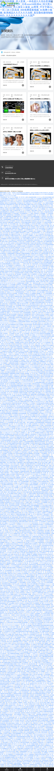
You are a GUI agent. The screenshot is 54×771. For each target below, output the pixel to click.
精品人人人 (42, 414)
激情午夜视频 (10, 408)
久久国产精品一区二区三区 (25, 626)
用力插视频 (21, 229)
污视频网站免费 (26, 340)
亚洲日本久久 (20, 219)
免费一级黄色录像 (22, 728)
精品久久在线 (33, 676)
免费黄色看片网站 (16, 230)
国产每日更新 (47, 367)
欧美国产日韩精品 (18, 496)
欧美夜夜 (47, 660)
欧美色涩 (34, 224)
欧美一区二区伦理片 (15, 432)
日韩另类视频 (30, 577)
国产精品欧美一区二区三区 (30, 548)
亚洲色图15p (39, 562)
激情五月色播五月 (36, 302)
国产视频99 (37, 380)
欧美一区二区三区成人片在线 (35, 250)
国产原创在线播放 (41, 230)
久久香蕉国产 (16, 628)
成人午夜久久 (50, 715)
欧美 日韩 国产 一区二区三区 (6, 553)
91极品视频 (32, 673)
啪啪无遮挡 (26, 392)
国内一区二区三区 (30, 448)
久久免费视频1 (48, 223)
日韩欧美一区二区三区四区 (46, 681)
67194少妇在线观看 (43, 479)
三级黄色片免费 (37, 439)
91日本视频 (30, 290)
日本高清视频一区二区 (11, 539)
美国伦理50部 (36, 762)
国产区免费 (27, 506)
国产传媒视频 (35, 490)
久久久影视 (30, 220)
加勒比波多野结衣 (27, 299)
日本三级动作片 (19, 202)
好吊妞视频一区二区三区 (25, 251)
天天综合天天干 (19, 204)
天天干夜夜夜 (43, 300)
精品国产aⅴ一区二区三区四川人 (12, 590)
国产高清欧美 (38, 622)
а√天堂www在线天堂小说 (48, 297)
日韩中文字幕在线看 (24, 353)
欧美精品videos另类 (37, 393)
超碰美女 (21, 444)
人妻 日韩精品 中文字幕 (36, 313)
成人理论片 (42, 260)
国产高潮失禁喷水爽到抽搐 (38, 262)
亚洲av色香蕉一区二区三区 (8, 275)
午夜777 (50, 221)
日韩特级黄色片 (41, 533)
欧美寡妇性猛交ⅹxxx (18, 668)
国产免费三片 (34, 244)
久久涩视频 (36, 371)
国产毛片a (14, 281)
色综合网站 (36, 454)
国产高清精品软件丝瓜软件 (17, 630)
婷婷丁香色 (10, 593)
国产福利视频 (7, 503)
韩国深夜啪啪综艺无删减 (31, 465)
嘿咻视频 (9, 565)
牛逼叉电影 (27, 724)
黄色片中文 (31, 264)
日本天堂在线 (10, 423)
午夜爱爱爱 (20, 310)
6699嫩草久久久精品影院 (27, 233)
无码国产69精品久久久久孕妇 (45, 309)
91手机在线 (49, 371)
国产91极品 (13, 260)
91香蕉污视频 (44, 753)
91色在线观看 (33, 715)
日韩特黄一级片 (31, 389)
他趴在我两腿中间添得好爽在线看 (42, 473)
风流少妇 (49, 558)
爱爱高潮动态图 (48, 491)
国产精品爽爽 (21, 733)
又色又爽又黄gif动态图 (49, 373)
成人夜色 (51, 494)
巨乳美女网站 (30, 599)
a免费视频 (51, 543)
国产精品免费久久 (20, 291)
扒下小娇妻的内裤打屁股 (35, 539)
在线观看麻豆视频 (27, 263)
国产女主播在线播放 (11, 386)
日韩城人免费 (22, 425)
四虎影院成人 (8, 562)
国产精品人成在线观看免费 (38, 299)
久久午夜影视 (14, 650)
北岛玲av (33, 608)
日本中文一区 (6, 404)
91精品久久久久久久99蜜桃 (22, 304)
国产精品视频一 (37, 456)
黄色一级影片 (49, 467)
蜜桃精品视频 (12, 319)
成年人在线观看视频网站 (25, 210)
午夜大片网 (26, 337)
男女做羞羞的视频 (12, 205)
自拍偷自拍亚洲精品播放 (27, 383)
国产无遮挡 (28, 684)
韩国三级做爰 (3, 217)
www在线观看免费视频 (6, 620)
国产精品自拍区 (15, 444)
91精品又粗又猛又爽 (9, 250)
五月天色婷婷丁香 (22, 650)
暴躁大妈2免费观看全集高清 (9, 632)
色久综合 (42, 223)
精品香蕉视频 (48, 427)
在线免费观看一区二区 (9, 690)
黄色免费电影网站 (19, 350)
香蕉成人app (25, 307)
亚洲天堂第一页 (27, 359)
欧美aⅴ (27, 485)
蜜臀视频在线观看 (14, 361)
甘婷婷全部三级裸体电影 (40, 467)
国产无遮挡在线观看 (17, 456)
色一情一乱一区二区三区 (28, 713)
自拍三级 (26, 229)
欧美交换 (51, 522)
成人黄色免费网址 (37, 549)
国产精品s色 (46, 207)
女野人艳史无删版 (41, 294)
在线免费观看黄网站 (20, 294)
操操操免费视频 (10, 380)
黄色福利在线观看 (37, 327)
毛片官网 (39, 548)
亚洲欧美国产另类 (49, 350)
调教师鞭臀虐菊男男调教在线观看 (10, 290)
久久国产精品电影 (27, 310)
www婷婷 (13, 371)
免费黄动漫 (30, 439)
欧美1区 (35, 288)
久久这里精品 (28, 613)
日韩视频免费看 (45, 459)
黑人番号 (28, 257)
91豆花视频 (31, 304)
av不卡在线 (47, 639)
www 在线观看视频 (14, 413)
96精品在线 (21, 227)
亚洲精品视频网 (14, 450)
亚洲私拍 (49, 399)
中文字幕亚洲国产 (15, 216)
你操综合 (42, 379)
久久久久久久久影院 (40, 433)
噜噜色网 (4, 564)
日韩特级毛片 (37, 216)
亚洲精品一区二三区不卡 (33, 420)
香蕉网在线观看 (6, 422)
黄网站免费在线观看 (21, 516)
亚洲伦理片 (9, 281)
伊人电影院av (18, 653)
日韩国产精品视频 (6, 233)
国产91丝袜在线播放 (34, 364)
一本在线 (46, 543)
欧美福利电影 (19, 346)
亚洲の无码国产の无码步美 (13, 693)
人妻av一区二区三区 (27, 267)
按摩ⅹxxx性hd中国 (31, 373)
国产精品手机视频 (11, 407)
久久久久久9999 (17, 427)
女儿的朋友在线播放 (30, 281)
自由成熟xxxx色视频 (28, 275)
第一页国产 (14, 703)
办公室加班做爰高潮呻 (31, 293)
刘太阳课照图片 (25, 576)
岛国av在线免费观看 (7, 588)
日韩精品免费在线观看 (47, 497)
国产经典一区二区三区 (12, 396)
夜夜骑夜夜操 (37, 422)
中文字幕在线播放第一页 (37, 310)
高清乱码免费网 (3, 576)
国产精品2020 (50, 556)
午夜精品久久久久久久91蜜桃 (41, 401)
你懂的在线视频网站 (33, 487)
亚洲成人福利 (18, 207)
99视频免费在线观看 (24, 473)
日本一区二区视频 (33, 665)
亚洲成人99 (34, 251)
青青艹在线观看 (50, 284)
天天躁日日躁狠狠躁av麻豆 (43, 293)
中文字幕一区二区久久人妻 (14, 571)
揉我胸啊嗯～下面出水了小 (23, 767)
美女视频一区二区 (30, 622)
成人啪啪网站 (40, 257)
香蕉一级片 (48, 644)
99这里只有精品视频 (20, 617)
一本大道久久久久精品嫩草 (40, 232)
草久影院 (31, 459)
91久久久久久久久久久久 (19, 282)
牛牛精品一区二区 (48, 257)
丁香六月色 (47, 213)
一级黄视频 (34, 671)
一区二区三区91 (8, 755)
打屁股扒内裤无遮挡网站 (35, 245)
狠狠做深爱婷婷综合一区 (34, 521)
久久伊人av (25, 616)
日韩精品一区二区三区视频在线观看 (30, 746)
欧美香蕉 (9, 371)
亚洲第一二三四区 (20, 478)
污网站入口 (14, 545)
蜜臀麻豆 (42, 208)
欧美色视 (49, 426)
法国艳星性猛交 (10, 217)
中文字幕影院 (37, 761)
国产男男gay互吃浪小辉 (5, 279)
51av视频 (27, 377)
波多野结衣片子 (26, 453)
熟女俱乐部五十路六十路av (38, 590)
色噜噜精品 (31, 756)
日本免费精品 (10, 552)
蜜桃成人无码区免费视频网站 (33, 507)
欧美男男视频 (24, 596)
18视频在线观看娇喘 (33, 353)
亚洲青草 (31, 536)
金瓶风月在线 (35, 408)
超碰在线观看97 (47, 647)
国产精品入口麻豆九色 (21, 371)
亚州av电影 (8, 725)
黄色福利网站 (40, 506)
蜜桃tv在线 (46, 595)
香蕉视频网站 (12, 297)
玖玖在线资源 (9, 254)
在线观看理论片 (20, 570)
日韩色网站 (39, 407)
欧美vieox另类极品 (33, 654)
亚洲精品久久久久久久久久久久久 (23, 525)
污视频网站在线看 (25, 230)
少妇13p (52, 484)
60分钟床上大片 (10, 343)
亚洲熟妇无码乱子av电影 (34, 706)
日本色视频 (44, 469)
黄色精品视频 (37, 499)
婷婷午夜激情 (49, 374)
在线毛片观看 (6, 601)
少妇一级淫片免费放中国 (26, 241)
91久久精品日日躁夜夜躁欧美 (23, 539)
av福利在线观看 (31, 573)
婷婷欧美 (39, 365)
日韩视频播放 (4, 241)
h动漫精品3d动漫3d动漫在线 (12, 546)
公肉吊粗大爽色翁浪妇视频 (26, 273)
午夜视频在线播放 (49, 278)
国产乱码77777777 (15, 472)
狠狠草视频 (38, 423)
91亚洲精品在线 (27, 570)
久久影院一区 (22, 543)
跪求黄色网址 (15, 761)
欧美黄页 (23, 377)
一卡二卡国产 (10, 370)
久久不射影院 (26, 487)
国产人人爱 (13, 639)
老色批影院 (50, 216)
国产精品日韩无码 (40, 748)
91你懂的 (2, 291)
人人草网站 (26, 505)
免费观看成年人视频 (14, 610)
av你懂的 (6, 211)
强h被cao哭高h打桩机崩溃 (13, 239)
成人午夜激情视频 (47, 393)
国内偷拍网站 (25, 625)
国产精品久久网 (35, 214)
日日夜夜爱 (11, 220)
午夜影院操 (2, 199)
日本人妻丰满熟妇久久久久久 (14, 321)
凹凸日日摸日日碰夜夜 (24, 312)
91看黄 (37, 321)
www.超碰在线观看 (45, 340)
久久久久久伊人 (47, 531)
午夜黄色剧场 (20, 623)
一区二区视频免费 (40, 543)
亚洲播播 (14, 219)
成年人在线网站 (37, 233)
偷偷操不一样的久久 (26, 362)
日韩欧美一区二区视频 (30, 208)
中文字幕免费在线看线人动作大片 (30, 211)
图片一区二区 (44, 272)
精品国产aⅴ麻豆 (32, 344)
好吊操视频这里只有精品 (10, 291)
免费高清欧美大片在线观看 (35, 466)
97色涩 (11, 722)
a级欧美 (44, 429)
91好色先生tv (16, 420)
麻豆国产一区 (13, 422)
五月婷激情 (27, 213)
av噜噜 (29, 596)
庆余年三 (42, 730)
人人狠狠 (44, 233)
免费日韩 (38, 349)
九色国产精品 (43, 284)
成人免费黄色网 (21, 214)
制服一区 (29, 399)
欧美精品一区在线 (13, 404)
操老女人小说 (17, 596)
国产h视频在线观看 (22, 404)
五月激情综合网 (3, 611)
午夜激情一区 (31, 287)
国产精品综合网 (31, 247)
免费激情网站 (9, 219)
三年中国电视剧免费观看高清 (47, 386)
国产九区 (11, 282)
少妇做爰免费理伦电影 (5, 202)
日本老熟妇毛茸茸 (28, 605)
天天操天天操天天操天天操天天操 (46, 382)
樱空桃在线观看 (23, 420)
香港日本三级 (43, 319)
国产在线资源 (32, 229)
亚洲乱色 (41, 204)
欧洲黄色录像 (22, 589)
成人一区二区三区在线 (33, 632)
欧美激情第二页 (36, 426)
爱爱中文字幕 (27, 219)
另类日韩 (38, 619)
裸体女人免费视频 (34, 733)
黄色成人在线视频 (19, 337)
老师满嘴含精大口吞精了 (47, 201)
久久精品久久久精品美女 (39, 259)
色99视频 (50, 718)
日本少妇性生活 (5, 585)
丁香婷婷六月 (34, 533)
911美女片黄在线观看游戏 (22, 358)
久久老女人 (9, 564)
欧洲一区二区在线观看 (41, 476)
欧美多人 (40, 254)
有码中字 (50, 202)
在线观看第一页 (13, 214)
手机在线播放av (24, 497)
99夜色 (6, 205)
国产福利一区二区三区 (7, 333)
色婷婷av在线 (18, 697)
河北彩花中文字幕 (24, 264)
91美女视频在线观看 (35, 219)
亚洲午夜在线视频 (4, 236)
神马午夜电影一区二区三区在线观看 (13, 742)
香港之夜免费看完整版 (34, 601)
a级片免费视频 (9, 309)
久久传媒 (14, 673)
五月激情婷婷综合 (44, 485)
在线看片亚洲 (51, 259)
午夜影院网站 (38, 607)
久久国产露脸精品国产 (34, 485)
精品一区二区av (37, 459)
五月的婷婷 (17, 500)
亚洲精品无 (34, 263)
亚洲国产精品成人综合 (36, 256)
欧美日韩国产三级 (14, 706)
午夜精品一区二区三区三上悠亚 (21, 199)
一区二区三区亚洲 (47, 638)
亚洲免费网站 (17, 217)
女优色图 (29, 217)
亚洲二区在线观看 (24, 390)
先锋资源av (7, 238)
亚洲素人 (10, 353)
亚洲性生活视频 (48, 287)
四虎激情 (22, 376)
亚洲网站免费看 (3, 602)
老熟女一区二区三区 (32, 430)
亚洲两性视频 (51, 281)
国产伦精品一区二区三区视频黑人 (38, 217)
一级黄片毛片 (5, 663)
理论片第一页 (16, 390)
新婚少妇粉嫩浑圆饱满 (12, 389)
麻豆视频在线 (21, 450)
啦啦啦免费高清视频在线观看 (17, 387)
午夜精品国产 (43, 761)
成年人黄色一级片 (18, 220)
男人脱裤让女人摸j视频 (14, 235)
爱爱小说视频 (3, 281)
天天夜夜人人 (28, 235)
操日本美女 (38, 417)
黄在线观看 (5, 758)
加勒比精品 (21, 533)
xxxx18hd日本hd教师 (26, 386)
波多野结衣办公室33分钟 (35, 270)
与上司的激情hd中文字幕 (8, 633)
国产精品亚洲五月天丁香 (10, 247)
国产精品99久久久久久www (29, 322)
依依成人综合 (24, 330)
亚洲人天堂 (5, 276)
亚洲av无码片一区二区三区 (7, 642)
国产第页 (9, 264)
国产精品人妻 (5, 251)
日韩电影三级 (15, 333)
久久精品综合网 (9, 625)
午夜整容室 (21, 331)
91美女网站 (28, 500)
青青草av (47, 542)
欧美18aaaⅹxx (25, 300)
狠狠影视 (37, 445)
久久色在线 (32, 226)
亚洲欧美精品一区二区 (39, 242)
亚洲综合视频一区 (16, 330)
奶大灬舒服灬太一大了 (21, 373)
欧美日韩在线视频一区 (31, 719)
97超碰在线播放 (3, 288)
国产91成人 (50, 380)
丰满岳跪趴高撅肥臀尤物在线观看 (14, 445)
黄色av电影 (21, 519)
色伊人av (47, 629)
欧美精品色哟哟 (3, 687)
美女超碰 (7, 676)
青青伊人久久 (41, 325)
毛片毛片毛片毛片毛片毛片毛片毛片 (8, 285)
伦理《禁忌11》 (40, 614)
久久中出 (29, 743)
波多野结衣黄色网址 (13, 244)
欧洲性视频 (6, 475)
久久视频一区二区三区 (31, 463)
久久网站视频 (9, 278)
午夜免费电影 (12, 438)
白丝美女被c (43, 448)
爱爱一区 (12, 350)
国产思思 (33, 398)
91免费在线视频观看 (10, 675)
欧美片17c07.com (31, 476)
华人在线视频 (11, 344)
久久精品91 (35, 413)
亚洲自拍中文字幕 (18, 616)
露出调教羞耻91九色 (41, 580)
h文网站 (23, 503)
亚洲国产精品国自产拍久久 (17, 238)
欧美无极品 (21, 731)
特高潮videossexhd (42, 556)
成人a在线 (41, 367)
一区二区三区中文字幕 (27, 641)
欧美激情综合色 (8, 505)
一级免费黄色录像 (35, 319)
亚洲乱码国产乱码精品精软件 (47, 220)
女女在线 (13, 328)
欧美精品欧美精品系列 (6, 260)
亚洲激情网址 (45, 270)
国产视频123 (16, 702)
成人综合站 (11, 453)
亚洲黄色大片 (45, 650)
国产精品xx (51, 519)
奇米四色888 (17, 481)
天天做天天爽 (23, 586)
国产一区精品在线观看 (20, 462)
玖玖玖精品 (2, 539)
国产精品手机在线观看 (12, 316)
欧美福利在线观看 (6, 681)
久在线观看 (27, 244)
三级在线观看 (7, 318)
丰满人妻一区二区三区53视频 (6, 496)
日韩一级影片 (50, 217)
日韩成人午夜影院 (35, 453)
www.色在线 (29, 472)
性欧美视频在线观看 (28, 731)
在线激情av (47, 588)
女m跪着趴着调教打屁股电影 (23, 324)
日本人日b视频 (8, 636)
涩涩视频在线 (20, 205)
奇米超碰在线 (34, 239)
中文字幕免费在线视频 (25, 239)
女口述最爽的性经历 (5, 751)
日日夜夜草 (15, 213)
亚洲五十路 (43, 273)
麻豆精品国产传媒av (49, 559)
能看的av (27, 419)
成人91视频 (11, 242)
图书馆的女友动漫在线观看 (33, 414)
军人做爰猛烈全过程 (40, 576)
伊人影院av (16, 595)
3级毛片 (43, 350)
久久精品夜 (7, 430)
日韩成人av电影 (7, 645)
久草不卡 (43, 743)
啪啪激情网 (26, 733)
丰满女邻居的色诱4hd (7, 405)
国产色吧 (46, 408)
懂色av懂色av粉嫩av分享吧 (27, 207)
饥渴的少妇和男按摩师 (26, 223)
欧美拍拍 (10, 611)
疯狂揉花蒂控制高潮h (5, 519)
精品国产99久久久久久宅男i (34, 711)
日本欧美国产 (27, 660)
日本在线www (37, 272)
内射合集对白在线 (12, 531)
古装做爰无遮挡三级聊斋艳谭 (15, 349)
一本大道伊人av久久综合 (27, 742)
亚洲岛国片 (46, 310)
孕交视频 (27, 466)
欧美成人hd (45, 358)
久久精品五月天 (47, 346)
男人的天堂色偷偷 (40, 625)
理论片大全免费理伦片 (33, 276)
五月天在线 (2, 309)
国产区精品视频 (50, 671)
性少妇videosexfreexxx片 (39, 404)
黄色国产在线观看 (10, 595)
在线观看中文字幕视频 (21, 531)
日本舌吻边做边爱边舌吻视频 (45, 266)
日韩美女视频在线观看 (26, 224)
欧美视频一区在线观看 (18, 296)
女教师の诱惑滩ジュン (18, 266)
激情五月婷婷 (5, 244)
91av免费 (34, 356)
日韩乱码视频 (45, 221)
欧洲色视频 (47, 676)
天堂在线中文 (34, 257)
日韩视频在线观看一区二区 (30, 402)
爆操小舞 (38, 208)
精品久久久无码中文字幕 (45, 564)
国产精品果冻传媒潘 (34, 392)
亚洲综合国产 (40, 244)
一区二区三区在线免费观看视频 (20, 588)
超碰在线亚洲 (11, 500)
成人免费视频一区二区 (47, 755)
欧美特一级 (26, 705)
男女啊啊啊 (36, 509)
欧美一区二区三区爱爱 (44, 602)
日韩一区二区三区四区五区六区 (7, 654)
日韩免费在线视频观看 (33, 718)
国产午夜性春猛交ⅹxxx (31, 429)
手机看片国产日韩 (39, 598)
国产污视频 (24, 342)
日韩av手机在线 (21, 352)
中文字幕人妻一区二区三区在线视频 (30, 565)
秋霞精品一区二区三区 (19, 208)
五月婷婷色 (19, 576)
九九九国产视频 (22, 490)
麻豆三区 (28, 282)
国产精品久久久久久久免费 (8, 488)
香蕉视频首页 (48, 534)
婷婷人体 (38, 712)
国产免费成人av (39, 226)
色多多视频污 (28, 343)
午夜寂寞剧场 (33, 436)
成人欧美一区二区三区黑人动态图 (39, 399)
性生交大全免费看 (38, 207)
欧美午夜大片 (48, 208)
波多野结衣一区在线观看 (21, 287)
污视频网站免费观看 (30, 579)
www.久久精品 (7, 270)
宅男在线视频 (45, 245)
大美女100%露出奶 (9, 299)
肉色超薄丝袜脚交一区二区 (35, 199)
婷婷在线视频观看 (14, 393)
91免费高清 (13, 270)
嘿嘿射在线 (21, 509)
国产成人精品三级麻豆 (25, 619)
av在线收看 (8, 592)
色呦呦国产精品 (36, 273)
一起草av (33, 596)
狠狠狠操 (18, 253)
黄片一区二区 (33, 312)
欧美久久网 (28, 319)
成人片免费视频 (41, 211)
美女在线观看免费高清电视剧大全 (40, 696)
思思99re (36, 290)
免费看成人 (49, 684)
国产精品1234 (24, 573)
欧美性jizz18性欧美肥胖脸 (11, 493)
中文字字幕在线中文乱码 (5, 382)
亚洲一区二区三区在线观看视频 (11, 229)
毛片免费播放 (18, 272)
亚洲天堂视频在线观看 (9, 721)
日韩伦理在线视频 (11, 451)
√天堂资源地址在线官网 (14, 507)
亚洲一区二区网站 (28, 426)
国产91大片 (5, 242)
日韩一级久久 (36, 530)
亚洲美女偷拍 (5, 306)
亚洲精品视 (18, 256)
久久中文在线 (24, 247)
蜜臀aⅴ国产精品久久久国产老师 (18, 279)
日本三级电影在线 (42, 339)
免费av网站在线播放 (11, 570)
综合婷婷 (24, 272)
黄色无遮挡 (7, 350)
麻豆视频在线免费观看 (10, 374)
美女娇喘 (51, 499)
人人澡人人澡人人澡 (13, 331)
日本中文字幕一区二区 (43, 519)
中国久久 (43, 589)
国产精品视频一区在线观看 (21, 276)
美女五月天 (23, 217)
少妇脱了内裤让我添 (40, 229)
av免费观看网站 (48, 303)
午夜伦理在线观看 (29, 749)
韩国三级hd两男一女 (34, 582)
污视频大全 (34, 595)
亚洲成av (13, 346)
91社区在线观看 (11, 288)
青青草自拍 (51, 767)
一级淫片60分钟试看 (14, 700)
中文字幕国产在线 (45, 765)
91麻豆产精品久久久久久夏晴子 (16, 334)
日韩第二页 (2, 219)
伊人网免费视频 (42, 290)
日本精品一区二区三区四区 (45, 725)
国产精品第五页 (29, 413)
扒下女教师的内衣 (28, 460)
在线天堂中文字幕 (41, 724)
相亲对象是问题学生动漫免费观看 (30, 204)
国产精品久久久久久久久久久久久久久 (38, 687)
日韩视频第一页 (44, 216)
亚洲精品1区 (35, 339)
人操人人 (29, 663)
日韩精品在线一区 (18, 250)
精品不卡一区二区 (8, 284)
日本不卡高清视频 (38, 536)
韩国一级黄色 (39, 553)
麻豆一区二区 (31, 435)
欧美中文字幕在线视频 (17, 764)
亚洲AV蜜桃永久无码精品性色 (8, 201)
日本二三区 (31, 688)
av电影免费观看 (48, 296)
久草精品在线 (26, 582)
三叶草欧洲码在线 (49, 235)
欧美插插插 (41, 413)
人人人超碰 (30, 216)
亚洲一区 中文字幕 (48, 601)
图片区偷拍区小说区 (18, 347)
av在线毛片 (45, 361)
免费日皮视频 (23, 379)
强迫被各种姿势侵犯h (40, 608)
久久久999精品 (31, 405)
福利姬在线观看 (43, 530)
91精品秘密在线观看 (19, 275)
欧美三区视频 (30, 404)
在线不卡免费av (31, 395)
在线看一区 (34, 315)
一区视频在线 (20, 322)
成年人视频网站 (38, 709)
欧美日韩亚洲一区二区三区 (38, 525)
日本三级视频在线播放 (15, 210)
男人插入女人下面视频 (19, 593)
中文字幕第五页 (47, 315)
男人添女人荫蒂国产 (13, 705)
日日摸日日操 (19, 263)
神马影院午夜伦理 (40, 322)
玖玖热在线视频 (48, 545)
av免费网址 (7, 567)
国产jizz (39, 465)
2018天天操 (5, 235)
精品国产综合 (35, 309)
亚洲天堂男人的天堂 (7, 518)
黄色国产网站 (32, 515)
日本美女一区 (41, 213)
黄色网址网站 (12, 719)
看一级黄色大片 (12, 516)
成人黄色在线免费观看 (29, 512)
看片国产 (18, 223)
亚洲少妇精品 (43, 302)
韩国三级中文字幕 (22, 469)
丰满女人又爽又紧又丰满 (22, 666)
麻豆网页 (9, 730)
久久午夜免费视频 (17, 307)
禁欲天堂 (42, 422)
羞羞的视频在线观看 (47, 254)
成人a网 (10, 752)
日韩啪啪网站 (37, 220)
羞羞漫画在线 (19, 550)
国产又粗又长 (30, 371)
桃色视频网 (7, 699)
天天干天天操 (11, 459)
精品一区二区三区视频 (26, 427)
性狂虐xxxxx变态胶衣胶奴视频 (46, 307)
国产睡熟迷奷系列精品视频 (28, 620)
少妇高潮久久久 (20, 527)
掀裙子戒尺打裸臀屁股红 (17, 564)
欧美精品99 (17, 638)
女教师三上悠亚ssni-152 (14, 377)
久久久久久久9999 (48, 506)
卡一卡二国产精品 (28, 668)
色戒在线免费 (35, 266)
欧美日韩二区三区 (43, 368)
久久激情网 (3, 213)
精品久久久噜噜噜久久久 (41, 410)
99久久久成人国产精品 (47, 407)
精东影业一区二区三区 (20, 356)
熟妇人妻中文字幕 (45, 678)
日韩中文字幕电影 (41, 356)
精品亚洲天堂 (37, 379)
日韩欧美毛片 (17, 224)
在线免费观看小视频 (49, 422)
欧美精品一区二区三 (27, 447)
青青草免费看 (10, 765)
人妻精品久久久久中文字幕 (25, 254)
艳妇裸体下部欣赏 (20, 521)
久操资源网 (7, 367)
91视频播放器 (27, 651)
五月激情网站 (49, 656)
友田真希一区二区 (42, 558)
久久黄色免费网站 (22, 585)
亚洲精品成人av (38, 347)
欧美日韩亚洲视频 (7, 510)
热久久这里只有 (15, 442)
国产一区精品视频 (37, 716)
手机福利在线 (3, 296)
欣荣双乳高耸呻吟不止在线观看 (21, 459)
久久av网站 (30, 260)
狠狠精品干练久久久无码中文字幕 (11, 227)
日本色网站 (36, 227)
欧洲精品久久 (8, 599)
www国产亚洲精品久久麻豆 (47, 518)
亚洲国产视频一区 (6, 629)
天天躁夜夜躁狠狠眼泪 (18, 651)
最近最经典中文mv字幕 (20, 293)
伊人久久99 (4, 239)
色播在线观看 (17, 715)
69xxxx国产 (4, 389)
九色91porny (12, 439)
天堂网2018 (28, 595)
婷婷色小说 (45, 592)
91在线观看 (43, 510)
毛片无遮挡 (50, 582)
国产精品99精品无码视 (33, 307)
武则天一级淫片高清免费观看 (38, 318)
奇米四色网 (42, 331)
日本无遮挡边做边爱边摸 (16, 233)
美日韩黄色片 (50, 574)
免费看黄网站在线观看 (14, 365)
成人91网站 (47, 435)
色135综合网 (8, 346)
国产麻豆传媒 (49, 567)
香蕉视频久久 (38, 699)
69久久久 (31, 390)
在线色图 (32, 636)
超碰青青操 (6, 651)
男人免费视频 (34, 556)
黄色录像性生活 (27, 318)
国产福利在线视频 (29, 393)
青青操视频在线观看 (4, 497)
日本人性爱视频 (15, 490)
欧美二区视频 (43, 749)
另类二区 (43, 275)
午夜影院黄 (41, 392)
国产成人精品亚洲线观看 (41, 419)
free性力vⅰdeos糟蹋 (7, 340)
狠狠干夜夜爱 (16, 353)
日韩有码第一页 (24, 479)
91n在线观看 (37, 708)
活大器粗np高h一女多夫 (46, 417)
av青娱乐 (3, 299)
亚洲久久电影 (9, 213)
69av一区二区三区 (14, 543)
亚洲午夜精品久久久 (17, 278)
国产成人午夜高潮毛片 (17, 340)
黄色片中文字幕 (3, 616)
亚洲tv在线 (35, 367)
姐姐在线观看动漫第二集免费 (32, 284)
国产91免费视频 (25, 226)
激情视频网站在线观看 (10, 759)
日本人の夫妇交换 (50, 211)
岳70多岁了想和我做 (31, 585)
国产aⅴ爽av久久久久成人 (46, 349)
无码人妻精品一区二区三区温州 (37, 337)
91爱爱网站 (26, 546)
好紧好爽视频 (29, 549)
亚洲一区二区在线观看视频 (6, 573)
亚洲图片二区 (28, 285)
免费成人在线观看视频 (37, 684)
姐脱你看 (14, 528)
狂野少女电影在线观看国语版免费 (38, 571)
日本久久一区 (37, 451)
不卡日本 (47, 318)
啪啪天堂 (45, 347)
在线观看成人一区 (49, 590)
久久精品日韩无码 (17, 558)
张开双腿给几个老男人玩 (15, 685)
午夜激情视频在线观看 (22, 260)
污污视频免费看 (49, 731)
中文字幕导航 (37, 279)
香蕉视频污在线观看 (39, 435)
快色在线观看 (3, 558)
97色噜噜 (32, 445)
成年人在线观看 (26, 398)
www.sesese (34, 374)
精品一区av (19, 226)
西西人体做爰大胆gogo (17, 636)
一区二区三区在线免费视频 (10, 429)
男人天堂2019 (35, 210)
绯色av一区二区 (27, 493)
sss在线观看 (48, 450)
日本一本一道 (11, 208)
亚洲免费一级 (3, 386)
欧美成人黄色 (9, 499)
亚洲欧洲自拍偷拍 (47, 377)
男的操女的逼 (35, 450)
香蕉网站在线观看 (9, 273)
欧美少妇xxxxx (49, 739)
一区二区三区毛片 (15, 315)
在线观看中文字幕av (21, 639)
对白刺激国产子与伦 (42, 362)
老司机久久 (47, 675)
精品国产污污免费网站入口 (29, 238)
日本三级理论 (37, 550)
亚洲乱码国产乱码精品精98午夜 (7, 207)
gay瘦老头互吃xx (34, 685)
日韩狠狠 (47, 316)
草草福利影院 (19, 398)
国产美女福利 (20, 657)
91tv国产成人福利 (48, 577)
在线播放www (19, 211)
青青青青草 (22, 235)
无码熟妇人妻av (3, 448)
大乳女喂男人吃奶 (11, 257)
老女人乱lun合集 (50, 355)
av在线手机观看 (46, 616)
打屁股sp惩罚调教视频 (28, 456)
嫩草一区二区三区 (43, 285)
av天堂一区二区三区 (36, 267)
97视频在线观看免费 (10, 653)
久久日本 (42, 507)
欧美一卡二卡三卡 (24, 401)
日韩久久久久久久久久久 (34, 662)
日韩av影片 (6, 293)
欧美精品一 (6, 336)
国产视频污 (47, 533)
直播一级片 (43, 306)
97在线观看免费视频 (49, 247)
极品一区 (24, 476)
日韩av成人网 (16, 556)
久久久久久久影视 (28, 527)
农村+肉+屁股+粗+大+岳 (20, 759)
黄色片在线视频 (20, 327)
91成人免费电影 (33, 745)
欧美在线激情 (8, 302)
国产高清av (37, 620)
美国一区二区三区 (36, 493)
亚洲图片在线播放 (13, 352)
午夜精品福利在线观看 (35, 340)
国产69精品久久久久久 (10, 294)
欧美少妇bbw (19, 374)
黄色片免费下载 (49, 290)
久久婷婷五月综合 (15, 264)
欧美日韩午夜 (11, 276)
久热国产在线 (40, 315)
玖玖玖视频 (48, 230)
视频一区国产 (35, 343)
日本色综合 (51, 716)
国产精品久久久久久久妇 (21, 430)
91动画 (52, 525)
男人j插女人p (16, 553)
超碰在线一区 (38, 512)
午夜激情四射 (28, 302)
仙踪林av (45, 288)
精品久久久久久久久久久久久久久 (23, 201)
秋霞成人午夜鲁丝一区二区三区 (18, 725)
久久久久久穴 (13, 623)
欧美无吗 (16, 425)
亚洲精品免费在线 (12, 659)
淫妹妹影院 (39, 251)
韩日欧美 (9, 241)
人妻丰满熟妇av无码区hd (34, 306)
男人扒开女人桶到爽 (7, 417)
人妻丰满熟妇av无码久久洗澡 (10, 232)
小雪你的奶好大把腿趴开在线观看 (24, 303)
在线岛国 (2, 211)
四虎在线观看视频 (22, 416)
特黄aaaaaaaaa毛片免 (33, 604)
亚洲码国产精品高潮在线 (7, 702)
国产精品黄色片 (32, 230)
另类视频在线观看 (7, 216)
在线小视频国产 (23, 442)
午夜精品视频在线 (46, 267)
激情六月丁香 (44, 380)
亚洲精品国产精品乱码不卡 (23, 518)
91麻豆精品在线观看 (12, 448)
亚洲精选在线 (27, 350)
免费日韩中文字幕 (39, 264)
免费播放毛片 (22, 463)
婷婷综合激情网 (42, 324)
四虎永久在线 (18, 433)
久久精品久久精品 (48, 413)
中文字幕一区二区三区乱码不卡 (15, 259)
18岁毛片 (38, 502)
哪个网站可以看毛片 (4, 413)
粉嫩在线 (15, 752)
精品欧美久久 (38, 505)
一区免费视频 (29, 639)
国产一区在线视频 (17, 573)
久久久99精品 (30, 442)
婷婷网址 (21, 475)
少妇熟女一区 (9, 339)
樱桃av (26, 328)
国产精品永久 (13, 527)
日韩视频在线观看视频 (30, 297)
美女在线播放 (50, 347)
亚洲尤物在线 (3, 598)
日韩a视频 (30, 355)
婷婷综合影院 (33, 377)
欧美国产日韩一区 (4, 516)
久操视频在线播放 (21, 285)
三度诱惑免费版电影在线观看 (47, 451)
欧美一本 (19, 604)
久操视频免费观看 (11, 256)
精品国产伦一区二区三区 (11, 657)
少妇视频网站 (19, 632)
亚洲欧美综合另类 (7, 253)
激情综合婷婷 (27, 519)
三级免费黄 (17, 344)
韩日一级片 (51, 270)
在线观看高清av (29, 232)
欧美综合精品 (25, 567)
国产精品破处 (10, 411)
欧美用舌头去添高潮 (22, 389)
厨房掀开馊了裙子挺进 (12, 310)
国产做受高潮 (50, 210)
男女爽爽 (4, 487)
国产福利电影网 (5, 377)
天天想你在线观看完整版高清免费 (22, 245)
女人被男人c (7, 472)
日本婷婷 (39, 650)
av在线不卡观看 (11, 669)
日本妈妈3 (31, 699)
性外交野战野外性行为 (42, 239)
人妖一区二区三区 (49, 299)
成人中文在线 (28, 214)
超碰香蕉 (28, 647)
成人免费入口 (8, 315)
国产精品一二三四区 (16, 342)
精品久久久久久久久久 (20, 622)
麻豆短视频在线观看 (6, 665)
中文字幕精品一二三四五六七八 (8, 356)
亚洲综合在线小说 (40, 247)
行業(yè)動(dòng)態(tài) (13, 56)
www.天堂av (16, 457)
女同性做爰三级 (41, 450)
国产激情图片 (13, 223)
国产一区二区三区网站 (20, 719)
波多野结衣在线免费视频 (45, 336)
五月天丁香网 (49, 510)
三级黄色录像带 (30, 272)
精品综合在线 (27, 475)
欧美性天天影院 (9, 307)
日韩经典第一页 (40, 224)
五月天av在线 (23, 568)
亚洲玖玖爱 (42, 642)
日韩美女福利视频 (10, 638)
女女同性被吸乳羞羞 (11, 248)
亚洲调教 (5, 321)
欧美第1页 (7, 513)
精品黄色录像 (39, 361)
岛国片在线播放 (9, 269)
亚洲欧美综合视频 (30, 462)
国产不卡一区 (37, 383)
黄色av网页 (48, 445)
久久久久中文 (31, 221)
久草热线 (37, 588)
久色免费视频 (3, 248)
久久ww (50, 512)
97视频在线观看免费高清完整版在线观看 (23, 633)
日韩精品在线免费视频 (5, 328)
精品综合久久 (22, 413)
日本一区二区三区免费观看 (25, 262)
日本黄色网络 (50, 571)
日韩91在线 (39, 288)
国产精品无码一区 (32, 497)
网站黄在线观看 (45, 256)
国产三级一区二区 (9, 199)
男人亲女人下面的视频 (36, 679)
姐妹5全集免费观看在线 (27, 259)
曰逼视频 (19, 247)
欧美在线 (23, 530)
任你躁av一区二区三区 (44, 343)
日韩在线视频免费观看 (40, 425)
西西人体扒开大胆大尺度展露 (45, 546)
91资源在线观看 (13, 469)
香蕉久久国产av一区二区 (48, 500)
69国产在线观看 (21, 613)
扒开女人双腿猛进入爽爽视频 (32, 617)
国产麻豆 (7, 660)
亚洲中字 (13, 202)
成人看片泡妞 (8, 444)
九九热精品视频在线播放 (39, 385)
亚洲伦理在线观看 (28, 327)
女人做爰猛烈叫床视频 (48, 598)
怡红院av (29, 490)
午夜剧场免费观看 (22, 502)
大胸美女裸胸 (34, 213)
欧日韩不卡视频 (44, 512)
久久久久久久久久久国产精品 (19, 284)
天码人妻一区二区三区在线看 (16, 713)
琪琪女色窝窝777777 (27, 339)
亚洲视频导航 (17, 379)
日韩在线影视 (3, 370)
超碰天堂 (4, 368)
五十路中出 (25, 250)
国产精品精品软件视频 (34, 479)
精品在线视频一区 (20, 602)
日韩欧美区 (11, 293)
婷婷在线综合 (32, 361)
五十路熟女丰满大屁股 (44, 227)
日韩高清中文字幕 (49, 279)
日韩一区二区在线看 (48, 596)
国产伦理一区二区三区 (35, 705)
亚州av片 (42, 316)
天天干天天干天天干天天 (18, 574)
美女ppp (26, 521)
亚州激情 (11, 347)
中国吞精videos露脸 (25, 321)
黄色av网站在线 (29, 279)
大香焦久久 (26, 361)
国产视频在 (35, 633)
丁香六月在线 (36, 260)
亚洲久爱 (37, 574)
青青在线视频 (48, 759)
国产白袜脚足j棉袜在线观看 (20, 242)
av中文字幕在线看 (41, 312)
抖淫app (2, 580)
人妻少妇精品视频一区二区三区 (7, 383)
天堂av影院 (16, 392)
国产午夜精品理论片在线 (47, 327)
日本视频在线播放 (37, 472)
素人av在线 (46, 625)
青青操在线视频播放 (46, 607)
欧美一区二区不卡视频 (24, 737)
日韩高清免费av (49, 294)
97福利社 (41, 214)
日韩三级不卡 (29, 740)
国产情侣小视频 (31, 417)
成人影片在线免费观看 (23, 396)
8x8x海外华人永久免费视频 (30, 296)
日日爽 (12, 734)
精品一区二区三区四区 (35, 651)
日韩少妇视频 (40, 647)
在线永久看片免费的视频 (32, 586)
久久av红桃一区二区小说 (28, 347)
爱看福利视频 (39, 638)
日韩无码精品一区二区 (35, 350)
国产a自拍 (25, 439)
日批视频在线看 (29, 629)
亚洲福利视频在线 (20, 712)
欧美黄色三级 (7, 617)
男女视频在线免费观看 (5, 502)
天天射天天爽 (14, 368)
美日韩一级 (45, 291)
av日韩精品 (46, 226)
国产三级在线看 (8, 574)
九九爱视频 (2, 414)
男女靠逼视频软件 (22, 470)
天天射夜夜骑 (46, 251)
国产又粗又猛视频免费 (11, 327)
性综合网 (46, 604)
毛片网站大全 (4, 272)
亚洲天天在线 (31, 607)
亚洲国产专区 (50, 383)
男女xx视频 (11, 236)
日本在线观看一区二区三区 (33, 759)
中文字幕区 (16, 370)
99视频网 (2, 545)
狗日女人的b (21, 493)
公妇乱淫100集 (37, 275)
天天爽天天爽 (33, 349)
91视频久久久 (48, 262)
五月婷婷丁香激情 (42, 276)
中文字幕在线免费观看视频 (10, 263)
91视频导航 (33, 542)
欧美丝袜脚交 (19, 682)
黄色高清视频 (48, 199)
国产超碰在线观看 (14, 519)
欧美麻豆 (51, 245)
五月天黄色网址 (3, 300)
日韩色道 (41, 601)
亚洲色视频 (36, 599)
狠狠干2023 (45, 697)
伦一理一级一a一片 (25, 542)
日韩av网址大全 (35, 359)
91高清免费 (5, 220)
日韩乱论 (24, 716)
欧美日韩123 (10, 296)
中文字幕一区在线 (44, 635)
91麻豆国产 (30, 454)
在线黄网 (30, 528)
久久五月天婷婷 (8, 555)
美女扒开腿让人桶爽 (22, 290)
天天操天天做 (21, 244)
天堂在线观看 (25, 752)
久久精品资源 (41, 236)
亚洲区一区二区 (23, 221)
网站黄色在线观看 (41, 567)
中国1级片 (14, 460)
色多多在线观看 (35, 540)
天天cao (52, 447)
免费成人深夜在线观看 (10, 506)
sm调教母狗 (38, 389)
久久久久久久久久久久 (14, 626)
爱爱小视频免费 (17, 479)
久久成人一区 (3, 264)
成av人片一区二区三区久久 (27, 611)
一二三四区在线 (28, 352)
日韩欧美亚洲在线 (16, 241)
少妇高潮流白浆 (7, 478)
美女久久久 (30, 753)
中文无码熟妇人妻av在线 (24, 333)
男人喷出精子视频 (24, 382)
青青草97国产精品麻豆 (48, 613)
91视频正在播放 (30, 588)
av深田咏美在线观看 (21, 248)
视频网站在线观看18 (30, 543)
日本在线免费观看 (13, 324)
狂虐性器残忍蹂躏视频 (6, 442)
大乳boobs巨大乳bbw (37, 352)
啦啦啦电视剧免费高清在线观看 (23, 739)
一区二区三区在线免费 (11, 373)
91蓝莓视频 (25, 220)
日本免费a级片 (43, 555)
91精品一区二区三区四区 (47, 751)
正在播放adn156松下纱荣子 (28, 346)
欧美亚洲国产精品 (29, 227)
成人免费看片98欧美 (35, 333)
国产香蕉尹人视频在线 (24, 436)
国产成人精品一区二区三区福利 (21, 236)
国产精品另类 (18, 534)
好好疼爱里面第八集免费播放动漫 (31, 331)
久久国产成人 (8, 608)
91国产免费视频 (26, 445)
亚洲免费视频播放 (41, 396)
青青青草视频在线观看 (40, 304)
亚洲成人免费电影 (6, 549)
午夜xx (40, 659)
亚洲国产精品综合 (24, 553)
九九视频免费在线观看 (5, 313)
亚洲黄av (21, 392)
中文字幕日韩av (10, 671)
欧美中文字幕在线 (36, 316)
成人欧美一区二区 (33, 236)
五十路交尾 (9, 673)
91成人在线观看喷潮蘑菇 (23, 484)
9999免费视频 (23, 457)
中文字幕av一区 (42, 353)
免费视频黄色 (43, 364)
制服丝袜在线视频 (38, 592)
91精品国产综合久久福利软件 (7, 441)
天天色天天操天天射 (20, 297)
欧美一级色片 (36, 653)
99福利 (32, 592)
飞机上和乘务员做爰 (11, 465)
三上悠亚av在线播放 (45, 457)
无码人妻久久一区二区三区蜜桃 (22, 407)
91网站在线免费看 (48, 224)
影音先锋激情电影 (6, 450)
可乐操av (40, 481)
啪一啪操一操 (4, 423)
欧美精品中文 (40, 263)
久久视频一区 (43, 370)
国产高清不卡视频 (14, 629)
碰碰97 (17, 753)
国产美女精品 (44, 700)
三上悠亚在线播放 (21, 549)
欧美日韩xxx (9, 509)
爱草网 (10, 651)
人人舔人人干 (32, 703)
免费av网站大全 (39, 690)
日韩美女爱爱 (12, 211)
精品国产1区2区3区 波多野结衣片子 (13, 362)
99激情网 (17, 319)
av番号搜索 (43, 583)
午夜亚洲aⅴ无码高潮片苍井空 (23, 270)
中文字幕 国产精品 (44, 269)
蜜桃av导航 (22, 319)
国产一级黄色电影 (6, 491)
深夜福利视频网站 (40, 542)
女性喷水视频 (3, 358)
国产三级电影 (7, 623)
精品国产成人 (43, 426)
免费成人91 (39, 497)
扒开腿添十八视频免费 (46, 328)
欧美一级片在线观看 (44, 636)
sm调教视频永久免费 (21, 465)
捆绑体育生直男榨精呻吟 (42, 202)
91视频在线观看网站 (25, 256)
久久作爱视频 (44, 712)
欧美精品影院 (16, 273)
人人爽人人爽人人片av (37, 500)
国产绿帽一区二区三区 (31, 516)
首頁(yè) (13, 52)
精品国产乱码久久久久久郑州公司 (7, 204)
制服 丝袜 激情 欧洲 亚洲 (22, 306)
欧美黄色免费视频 (22, 522)
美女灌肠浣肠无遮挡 (27, 288)
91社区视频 (5, 482)
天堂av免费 (23, 432)
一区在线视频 (23, 507)
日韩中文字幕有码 (4, 352)
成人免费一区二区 (31, 330)
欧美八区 (52, 439)
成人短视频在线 (10, 561)
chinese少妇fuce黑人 (31, 531)
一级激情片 (13, 617)
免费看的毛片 (20, 678)
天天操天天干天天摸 (20, 328)
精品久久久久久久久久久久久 (36, 291)
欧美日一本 (13, 359)
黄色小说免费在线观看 (21, 257)
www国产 (35, 639)
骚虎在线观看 (49, 260)
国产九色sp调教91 (11, 605)
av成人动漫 (10, 556)
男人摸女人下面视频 (38, 376)
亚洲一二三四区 (16, 749)
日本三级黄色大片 (18, 453)
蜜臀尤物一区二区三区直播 (36, 282)
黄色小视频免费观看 (33, 558)
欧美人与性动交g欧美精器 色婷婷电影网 (22, 408)
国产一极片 (50, 552)
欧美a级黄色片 (37, 221)
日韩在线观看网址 (10, 691)
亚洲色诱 (6, 322)
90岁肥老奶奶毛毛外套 (40, 287)
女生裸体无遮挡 (42, 632)
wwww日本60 (36, 334)
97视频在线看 (50, 285)
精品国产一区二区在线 (16, 565)
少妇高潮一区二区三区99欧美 (27, 253)
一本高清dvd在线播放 (6, 764)
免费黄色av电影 (35, 427)
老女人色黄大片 (24, 536)
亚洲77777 (40, 665)
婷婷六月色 (17, 721)
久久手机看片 (31, 616)
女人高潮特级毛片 (18, 267)
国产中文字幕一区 (26, 374)
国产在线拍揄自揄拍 (44, 762)
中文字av (43, 758)
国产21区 (51, 604)
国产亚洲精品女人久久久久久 (44, 586)
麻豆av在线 (28, 503)
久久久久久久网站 (18, 487)
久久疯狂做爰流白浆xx (29, 467)
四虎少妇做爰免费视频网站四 (29, 202)
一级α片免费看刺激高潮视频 (31, 481)
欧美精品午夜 (10, 558)
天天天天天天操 (23, 414)
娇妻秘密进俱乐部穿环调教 (46, 540)
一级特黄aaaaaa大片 (13, 589)
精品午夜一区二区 (50, 746)
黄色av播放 (13, 358)
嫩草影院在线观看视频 (27, 534)
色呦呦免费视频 (23, 753)
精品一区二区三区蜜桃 (37, 241)
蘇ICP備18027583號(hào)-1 (31, 187)
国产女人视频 (50, 669)
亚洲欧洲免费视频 (41, 374)
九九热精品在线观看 (15, 681)
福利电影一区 (37, 510)
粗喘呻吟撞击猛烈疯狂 (17, 405)
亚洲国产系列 (4, 561)
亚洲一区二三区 (14, 502)
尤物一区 (37, 269)
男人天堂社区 (33, 294)
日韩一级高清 (17, 423)
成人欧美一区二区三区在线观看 (22, 336)
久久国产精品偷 (10, 272)
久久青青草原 (43, 219)
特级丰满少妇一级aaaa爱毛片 (43, 516)
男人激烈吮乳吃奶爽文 (16, 598)
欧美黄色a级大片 (12, 322)
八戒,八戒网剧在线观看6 (47, 205)
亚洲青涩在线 (19, 476)
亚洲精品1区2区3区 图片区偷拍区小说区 (9, 463)
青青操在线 (26, 678)
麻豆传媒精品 (46, 282)
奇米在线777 (33, 407)
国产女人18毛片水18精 (5, 733)
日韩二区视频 (39, 297)
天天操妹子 (42, 427)
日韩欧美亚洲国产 (13, 585)
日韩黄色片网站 (25, 642)
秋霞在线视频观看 (4, 453)
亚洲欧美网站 (11, 224)
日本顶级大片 (44, 383)
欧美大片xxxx (46, 478)
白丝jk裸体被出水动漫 (47, 423)
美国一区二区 (21, 213)
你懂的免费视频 (17, 765)
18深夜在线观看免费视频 (5, 416)
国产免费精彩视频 (48, 244)
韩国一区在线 (16, 309)
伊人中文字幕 (29, 356)
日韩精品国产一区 (21, 232)
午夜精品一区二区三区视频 (10, 398)
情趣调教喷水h (3, 668)
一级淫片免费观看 (30, 425)
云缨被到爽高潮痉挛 (17, 339)
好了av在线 (45, 241)
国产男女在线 (27, 313)
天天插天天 (15, 509)
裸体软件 (42, 279)
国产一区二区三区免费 (37, 460)
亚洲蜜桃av (21, 583)
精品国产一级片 (7, 537)
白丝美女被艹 (12, 337)
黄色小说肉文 (38, 727)
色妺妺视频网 (15, 254)
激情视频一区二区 (40, 296)
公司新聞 (3, 56)
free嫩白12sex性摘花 (10, 476)
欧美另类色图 (4, 396)
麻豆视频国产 (13, 318)
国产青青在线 (35, 254)
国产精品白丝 (42, 746)
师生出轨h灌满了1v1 (47, 623)
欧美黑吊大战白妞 (24, 344)
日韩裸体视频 (20, 318)
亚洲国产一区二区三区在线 (25, 590)
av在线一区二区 (44, 333)
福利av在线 (23, 500)
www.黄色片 (32, 482)
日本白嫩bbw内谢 (31, 502)
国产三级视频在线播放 (37, 522)
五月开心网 (16, 411)
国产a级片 (33, 619)
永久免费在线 (30, 470)
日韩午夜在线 (47, 236)
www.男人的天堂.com (18, 269)
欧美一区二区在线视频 (37, 201)
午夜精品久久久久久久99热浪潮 (34, 513)
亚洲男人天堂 (32, 328)
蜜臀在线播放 (43, 653)
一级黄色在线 (35, 285)
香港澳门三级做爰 (39, 253)
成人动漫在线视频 (17, 642)
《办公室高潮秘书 (42, 524)
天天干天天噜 (16, 401)
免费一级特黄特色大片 (38, 478)
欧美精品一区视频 (9, 473)
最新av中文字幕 (19, 288)
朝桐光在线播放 (34, 324)
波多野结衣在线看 (48, 764)
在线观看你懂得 (27, 316)
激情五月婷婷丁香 (40, 238)
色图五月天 (10, 420)
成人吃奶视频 (43, 334)
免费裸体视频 (40, 595)
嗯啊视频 (26, 659)
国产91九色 (37, 636)
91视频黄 (12, 513)
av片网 (43, 199)
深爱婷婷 (13, 253)
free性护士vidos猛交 (21, 429)
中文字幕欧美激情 (23, 454)
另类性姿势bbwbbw (4, 740)
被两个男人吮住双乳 (33, 382)
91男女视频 (36, 342)
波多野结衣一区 (7, 650)
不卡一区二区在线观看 (28, 550)
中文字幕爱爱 (37, 387)
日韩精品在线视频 (26, 608)
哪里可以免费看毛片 (28, 387)
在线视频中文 (5, 715)
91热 (46, 259)
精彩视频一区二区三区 (16, 699)
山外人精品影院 (24, 488)
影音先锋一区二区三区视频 (20, 399)
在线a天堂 (2, 247)
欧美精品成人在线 (36, 223)
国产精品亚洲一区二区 (5, 387)
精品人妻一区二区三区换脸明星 (44, 344)
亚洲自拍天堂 (20, 316)
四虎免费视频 (24, 711)
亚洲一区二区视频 (34, 694)
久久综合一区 (25, 496)
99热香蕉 (32, 623)
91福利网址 (7, 540)
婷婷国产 (40, 205)
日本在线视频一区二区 (39, 248)
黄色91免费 (2, 691)
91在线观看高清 (23, 216)
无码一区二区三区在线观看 (39, 728)
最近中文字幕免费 (21, 555)
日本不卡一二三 (28, 478)
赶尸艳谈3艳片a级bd (13, 663)
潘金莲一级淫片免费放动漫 (10, 494)
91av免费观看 (30, 499)
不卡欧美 (35, 205)
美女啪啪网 (10, 672)
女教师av (22, 656)
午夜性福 (12, 367)
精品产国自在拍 (42, 210)
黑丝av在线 (9, 644)
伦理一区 (6, 349)
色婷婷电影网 (35, 722)
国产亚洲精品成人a (28, 205)
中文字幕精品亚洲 (36, 370)
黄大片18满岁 (23, 472)
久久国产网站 (28, 450)
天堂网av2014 (26, 636)
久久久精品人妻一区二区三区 (9, 435)
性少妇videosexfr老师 (10, 753)
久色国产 (20, 447)
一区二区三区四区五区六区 (45, 565)
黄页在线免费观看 (38, 442)
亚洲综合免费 (16, 251)
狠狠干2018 (35, 447)
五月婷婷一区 (46, 253)
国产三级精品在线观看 (14, 559)
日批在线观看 (13, 226)
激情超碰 (9, 368)
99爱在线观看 (34, 519)
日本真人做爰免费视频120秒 (20, 355)
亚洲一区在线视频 (4, 331)
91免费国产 (42, 588)
